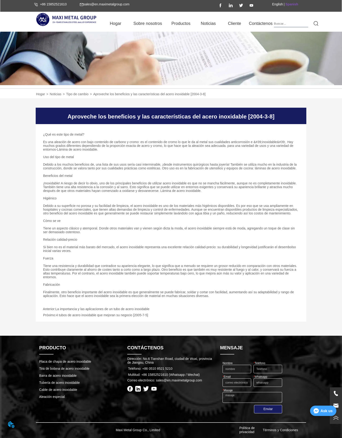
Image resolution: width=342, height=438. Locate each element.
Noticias (55, 94)
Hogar (40, 94)
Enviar (268, 409)
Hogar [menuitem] (115, 23)
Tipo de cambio (77, 94)
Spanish (291, 4)
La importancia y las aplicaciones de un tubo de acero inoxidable (102, 309)
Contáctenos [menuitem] (261, 23)
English (277, 4)
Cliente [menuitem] (234, 23)
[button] (148, 24)
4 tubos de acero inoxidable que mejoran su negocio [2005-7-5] (102, 315)
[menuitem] (148, 23)
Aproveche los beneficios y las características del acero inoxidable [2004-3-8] (149, 94)
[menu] (188, 23)
